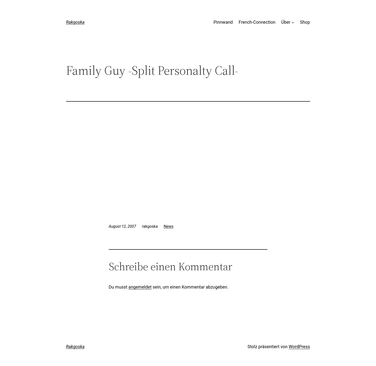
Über (285, 22)
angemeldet (140, 287)
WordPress (299, 346)
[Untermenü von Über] (293, 22)
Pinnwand (223, 22)
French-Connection (257, 22)
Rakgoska (75, 22)
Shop (305, 22)
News (168, 226)
